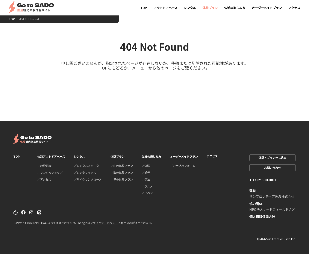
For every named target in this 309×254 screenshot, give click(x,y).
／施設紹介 (44, 165)
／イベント (149, 193)
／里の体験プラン (122, 179)
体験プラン (210, 7)
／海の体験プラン (122, 172)
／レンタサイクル (85, 172)
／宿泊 (146, 179)
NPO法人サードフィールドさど (272, 209)
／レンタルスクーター (88, 165)
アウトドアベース (165, 7)
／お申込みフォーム (182, 165)
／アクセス (44, 179)
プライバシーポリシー (104, 223)
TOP (144, 7)
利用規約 (126, 223)
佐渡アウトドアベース (51, 156)
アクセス (294, 7)
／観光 (146, 172)
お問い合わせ (272, 167)
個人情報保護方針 (262, 216)
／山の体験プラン (122, 165)
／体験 (146, 165)
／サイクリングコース (87, 179)
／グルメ (147, 186)
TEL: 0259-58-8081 (262, 180)
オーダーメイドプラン (267, 7)
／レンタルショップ (49, 172)
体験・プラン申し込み (272, 157)
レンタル (190, 7)
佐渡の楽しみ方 (234, 7)
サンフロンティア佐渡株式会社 (271, 196)
